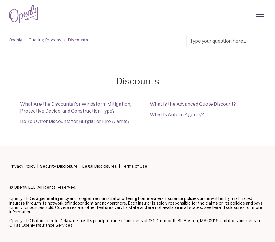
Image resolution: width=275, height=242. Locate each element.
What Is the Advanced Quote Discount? (193, 104)
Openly (15, 39)
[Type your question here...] (226, 41)
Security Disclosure (59, 166)
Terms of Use (134, 166)
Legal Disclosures (99, 166)
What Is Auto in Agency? (177, 114)
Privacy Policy (22, 166)
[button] (259, 14)
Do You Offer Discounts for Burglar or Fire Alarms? (75, 121)
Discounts (78, 39)
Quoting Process (45, 39)
